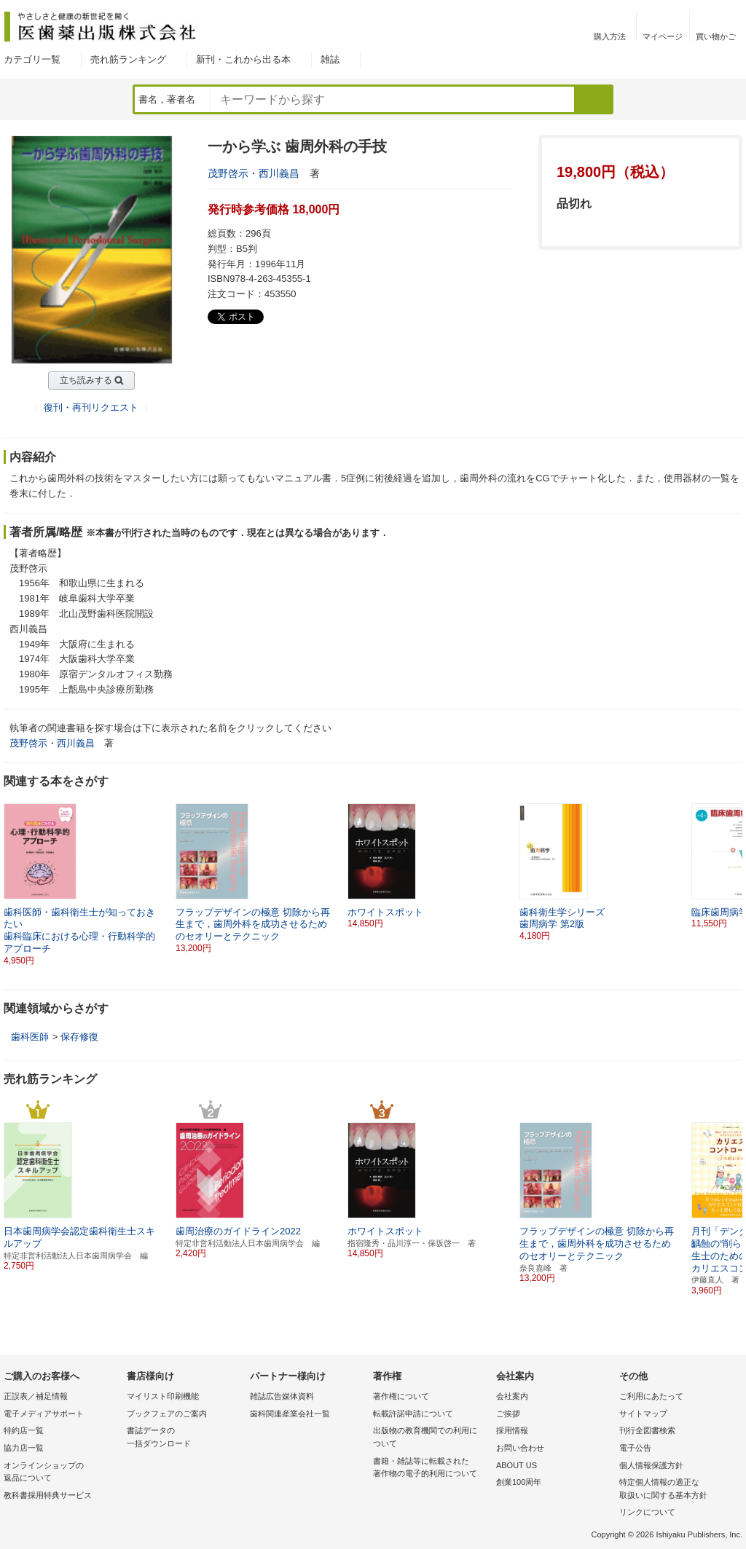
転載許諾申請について (413, 1413)
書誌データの (185, 1438)
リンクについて (647, 1511)
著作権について (401, 1396)
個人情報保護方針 (651, 1465)
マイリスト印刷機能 (163, 1396)
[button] (732, 872)
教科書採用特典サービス (48, 1495)
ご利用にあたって (651, 1396)
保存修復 (79, 1036)
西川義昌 (279, 173)
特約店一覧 (24, 1430)
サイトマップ (643, 1413)
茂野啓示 (228, 173)
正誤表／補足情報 (36, 1396)
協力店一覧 (24, 1447)
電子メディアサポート (44, 1413)
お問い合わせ (520, 1447)
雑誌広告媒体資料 (282, 1396)
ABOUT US (516, 1465)
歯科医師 (30, 1036)
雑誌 (330, 59)
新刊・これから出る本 (243, 59)
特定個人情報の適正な (677, 1490)
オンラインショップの (61, 1473)
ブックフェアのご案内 (167, 1413)
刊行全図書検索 (647, 1430)
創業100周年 (518, 1482)
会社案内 (512, 1396)
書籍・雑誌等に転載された (431, 1469)
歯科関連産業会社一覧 (290, 1413)
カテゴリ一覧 (32, 59)
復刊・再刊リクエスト (91, 407)
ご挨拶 (508, 1413)
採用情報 (512, 1430)
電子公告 (635, 1447)
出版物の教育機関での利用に (431, 1438)
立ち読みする (86, 380)
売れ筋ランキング (128, 59)
